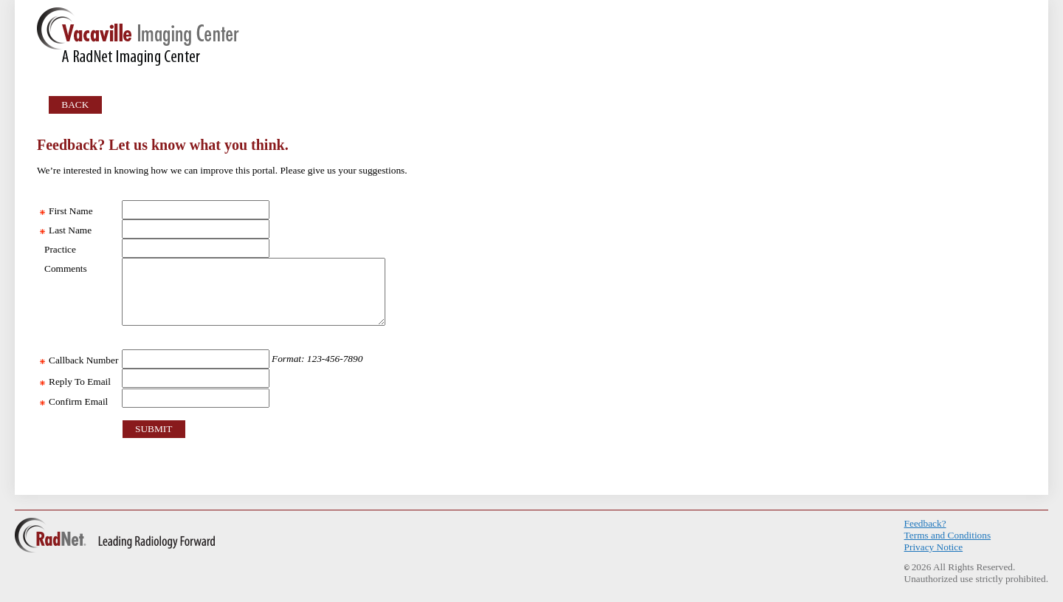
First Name (66, 210)
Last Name (65, 230)
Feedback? (925, 523)
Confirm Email (74, 401)
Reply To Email (75, 381)
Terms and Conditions (947, 535)
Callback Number (79, 360)
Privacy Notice (933, 547)
